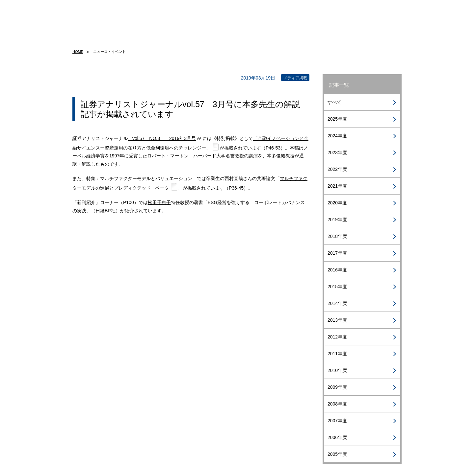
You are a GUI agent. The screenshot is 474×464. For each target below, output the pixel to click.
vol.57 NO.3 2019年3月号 (162, 138)
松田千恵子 (159, 202)
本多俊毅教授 (281, 155)
